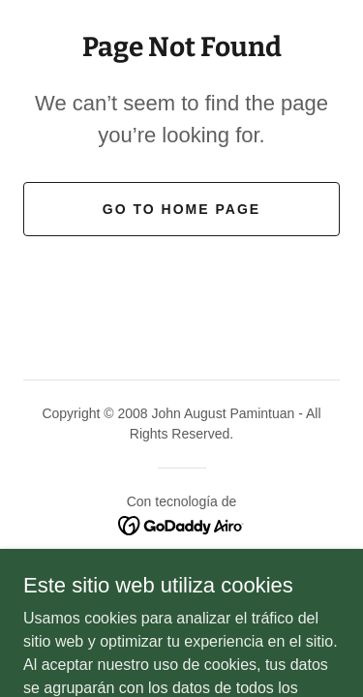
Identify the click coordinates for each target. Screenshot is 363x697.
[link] (181, 524)
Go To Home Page (181, 209)
